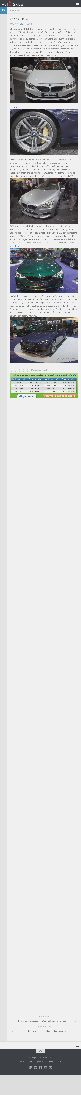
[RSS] (31, 1068)
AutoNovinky (16, 10)
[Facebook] (40, 1068)
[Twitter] (35, 1068)
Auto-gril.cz (17, 24)
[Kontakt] (45, 1068)
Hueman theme (54, 1061)
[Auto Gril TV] (50, 1068)
